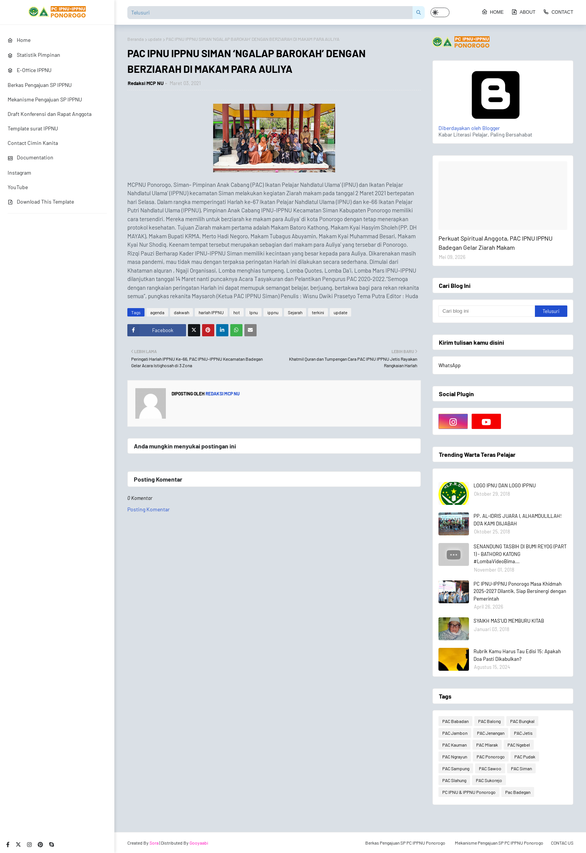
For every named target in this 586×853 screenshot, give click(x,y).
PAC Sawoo (490, 768)
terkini (318, 312)
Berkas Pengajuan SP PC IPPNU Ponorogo (405, 842)
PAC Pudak (524, 756)
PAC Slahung (454, 780)
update (155, 39)
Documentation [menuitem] (30, 157)
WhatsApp (449, 365)
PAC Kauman (454, 744)
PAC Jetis (523, 733)
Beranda (135, 39)
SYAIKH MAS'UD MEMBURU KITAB (509, 621)
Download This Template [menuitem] (41, 201)
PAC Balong (489, 721)
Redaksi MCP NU (146, 83)
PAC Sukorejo (489, 780)
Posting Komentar (148, 509)
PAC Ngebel (518, 744)
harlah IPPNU (211, 312)
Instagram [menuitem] (19, 172)
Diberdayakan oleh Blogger (495, 124)
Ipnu (253, 312)
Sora (154, 842)
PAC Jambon (454, 733)
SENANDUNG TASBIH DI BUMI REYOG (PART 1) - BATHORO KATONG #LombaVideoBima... (520, 553)
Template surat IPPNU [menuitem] (33, 128)
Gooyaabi (198, 842)
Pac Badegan (517, 792)
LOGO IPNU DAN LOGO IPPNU (505, 485)
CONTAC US (562, 842)
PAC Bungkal (522, 721)
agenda (157, 312)
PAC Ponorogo (491, 756)
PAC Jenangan (490, 733)
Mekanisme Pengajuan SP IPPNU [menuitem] (45, 99)
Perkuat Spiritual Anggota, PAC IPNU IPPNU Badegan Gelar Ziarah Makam (495, 243)
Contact (558, 12)
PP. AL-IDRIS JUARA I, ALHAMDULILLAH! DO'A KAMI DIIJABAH (518, 520)
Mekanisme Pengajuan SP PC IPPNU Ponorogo (499, 842)
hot (236, 312)
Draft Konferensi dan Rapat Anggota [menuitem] (50, 114)
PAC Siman (521, 768)
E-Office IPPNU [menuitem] (29, 70)
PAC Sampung (455, 768)
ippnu (272, 312)
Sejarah (295, 312)
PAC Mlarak (487, 744)
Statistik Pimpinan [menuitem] (34, 54)
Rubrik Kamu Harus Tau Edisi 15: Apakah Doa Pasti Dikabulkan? (517, 655)
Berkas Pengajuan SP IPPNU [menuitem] (40, 85)
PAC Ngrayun (454, 756)
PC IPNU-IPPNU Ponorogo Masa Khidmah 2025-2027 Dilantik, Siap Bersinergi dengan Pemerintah (520, 591)
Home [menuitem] (19, 40)
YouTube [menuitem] (18, 187)
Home (493, 12)
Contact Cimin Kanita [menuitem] (33, 143)
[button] (440, 12)
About (523, 12)
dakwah (181, 312)
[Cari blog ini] (486, 311)
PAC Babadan (455, 721)
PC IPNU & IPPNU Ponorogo (469, 792)
